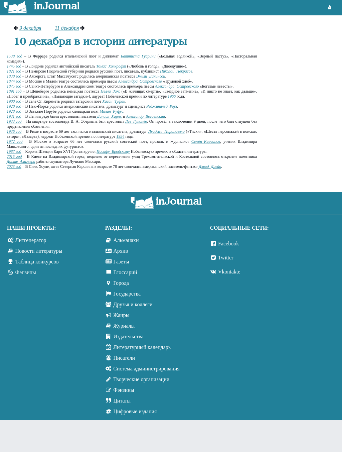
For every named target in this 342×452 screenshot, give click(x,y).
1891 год (14, 91)
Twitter (225, 257)
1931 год (14, 116)
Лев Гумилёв (136, 121)
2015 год (14, 156)
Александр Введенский (145, 116)
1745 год (14, 66)
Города (121, 283)
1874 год (14, 81)
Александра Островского (140, 81)
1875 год (14, 86)
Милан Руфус (112, 111)
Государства (127, 294)
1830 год (14, 76)
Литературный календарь (142, 347)
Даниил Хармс (109, 116)
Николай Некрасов (176, 71)
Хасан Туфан (113, 101)
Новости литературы (38, 251)
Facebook (228, 243)
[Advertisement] (302, 50)
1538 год (14, 56)
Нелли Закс (110, 91)
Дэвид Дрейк (210, 166)
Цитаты (122, 401)
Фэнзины (25, 272)
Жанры (121, 315)
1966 (172, 96)
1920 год (14, 106)
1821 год (14, 71)
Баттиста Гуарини (138, 56)
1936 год (14, 131)
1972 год (14, 141)
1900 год (14, 101)
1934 (120, 136)
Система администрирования (146, 368)
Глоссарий (125, 272)
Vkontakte (229, 271)
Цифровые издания (135, 411)
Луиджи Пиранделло (166, 131)
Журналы (124, 326)
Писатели (124, 358)
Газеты (121, 261)
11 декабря (67, 28)
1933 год (14, 121)
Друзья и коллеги (132, 304)
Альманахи (126, 240)
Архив (120, 251)
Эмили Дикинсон (150, 76)
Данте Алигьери (21, 161)
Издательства (128, 336)
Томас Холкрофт (111, 66)
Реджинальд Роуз (161, 106)
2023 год (14, 166)
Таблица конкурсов (37, 261)
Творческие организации (141, 379)
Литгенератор (30, 240)
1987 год (14, 151)
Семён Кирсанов (205, 141)
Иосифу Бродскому (113, 151)
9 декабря (30, 28)
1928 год (14, 111)
